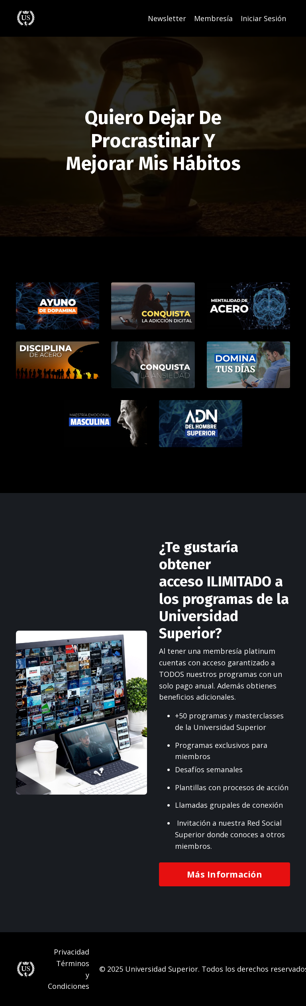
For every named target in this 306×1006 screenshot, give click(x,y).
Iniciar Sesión (263, 18)
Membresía (213, 18)
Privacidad (71, 952)
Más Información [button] (224, 874)
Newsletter (167, 18)
